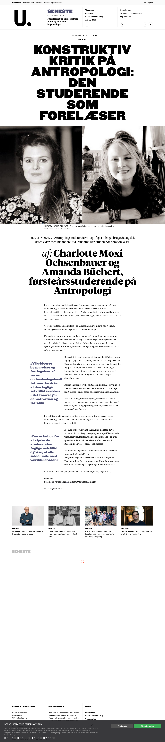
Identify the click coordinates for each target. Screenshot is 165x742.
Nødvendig (11, 738)
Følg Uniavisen (125, 16)
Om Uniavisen (125, 10)
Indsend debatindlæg (94, 16)
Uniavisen (16, 2)
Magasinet (89, 13)
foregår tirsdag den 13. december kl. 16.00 (83, 457)
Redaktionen (90, 712)
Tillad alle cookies (147, 726)
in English (148, 2)
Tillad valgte (122, 726)
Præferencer (25, 738)
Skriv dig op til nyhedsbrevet (131, 13)
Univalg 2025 (90, 20)
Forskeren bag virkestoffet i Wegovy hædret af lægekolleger (62, 21)
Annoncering (90, 719)
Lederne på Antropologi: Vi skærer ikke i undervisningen (70, 481)
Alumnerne (89, 10)
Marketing (50, 738)
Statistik (38, 738)
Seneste (60, 11)
